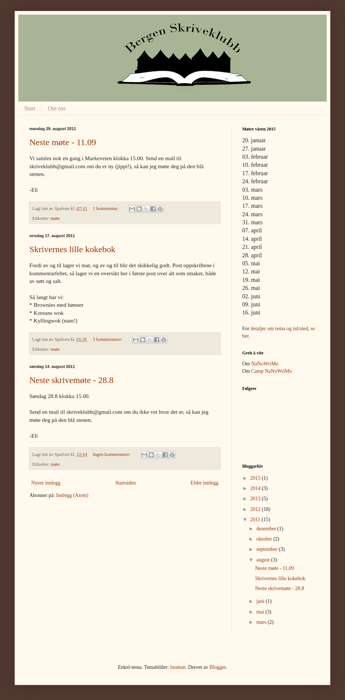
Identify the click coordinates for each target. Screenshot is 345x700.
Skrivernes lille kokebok (72, 249)
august (263, 560)
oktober (264, 539)
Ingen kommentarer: (112, 454)
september (267, 549)
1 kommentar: (106, 208)
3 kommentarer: (108, 339)
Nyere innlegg (46, 483)
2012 (256, 509)
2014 (256, 488)
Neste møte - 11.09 (62, 142)
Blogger (218, 667)
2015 (256, 478)
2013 (256, 498)
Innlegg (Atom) (72, 495)
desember (266, 528)
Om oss (56, 108)
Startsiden (125, 483)
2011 (256, 519)
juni (260, 601)
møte (55, 218)
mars (262, 622)
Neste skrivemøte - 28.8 (71, 380)
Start (29, 108)
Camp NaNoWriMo (271, 371)
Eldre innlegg (204, 483)
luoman (178, 667)
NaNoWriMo (265, 363)
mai (260, 612)
